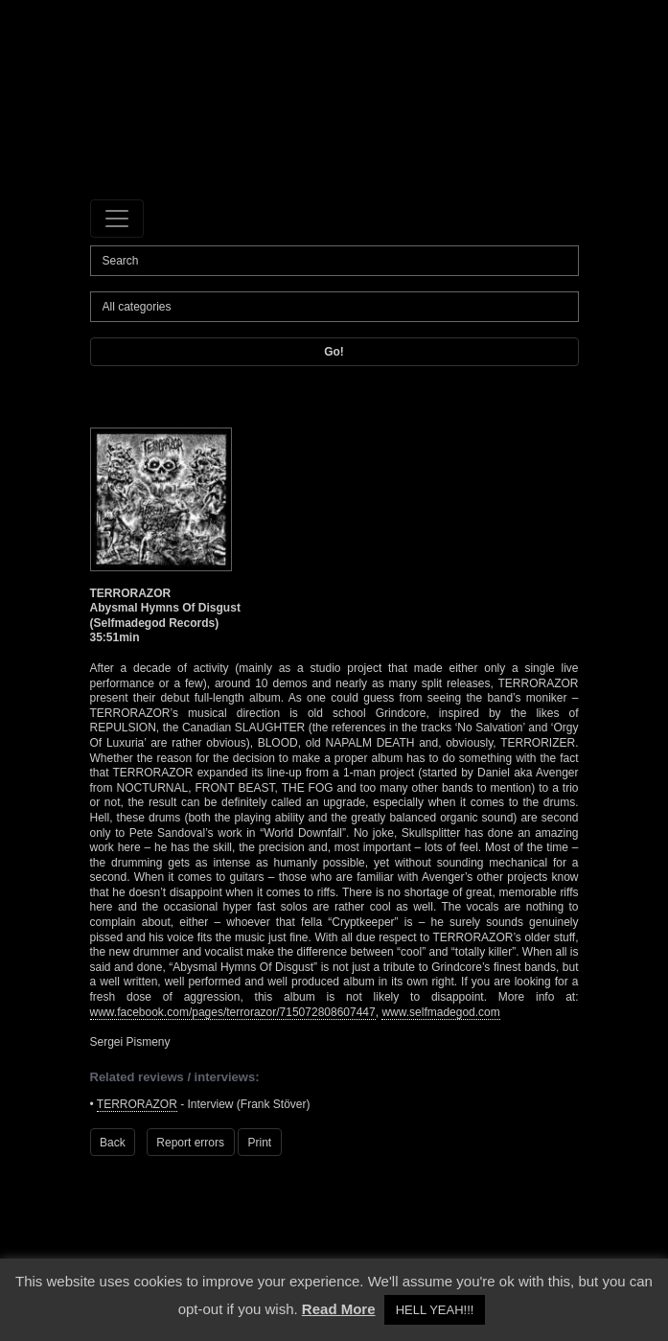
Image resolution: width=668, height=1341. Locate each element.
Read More (339, 1309)
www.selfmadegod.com (440, 1012)
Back (113, 1142)
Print (260, 1142)
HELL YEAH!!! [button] (435, 1310)
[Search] (334, 260)
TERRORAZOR (137, 1104)
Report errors (190, 1142)
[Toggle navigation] (117, 218)
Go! (334, 351)
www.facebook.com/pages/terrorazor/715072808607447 (233, 1012)
